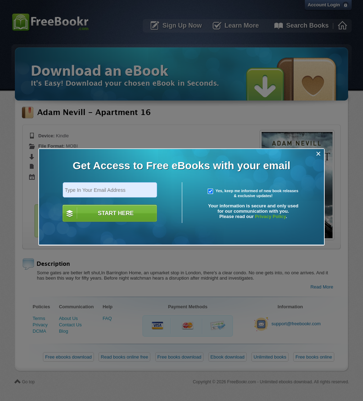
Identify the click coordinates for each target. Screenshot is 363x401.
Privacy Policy (270, 216)
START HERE (116, 213)
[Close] (318, 154)
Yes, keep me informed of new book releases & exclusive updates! (253, 193)
